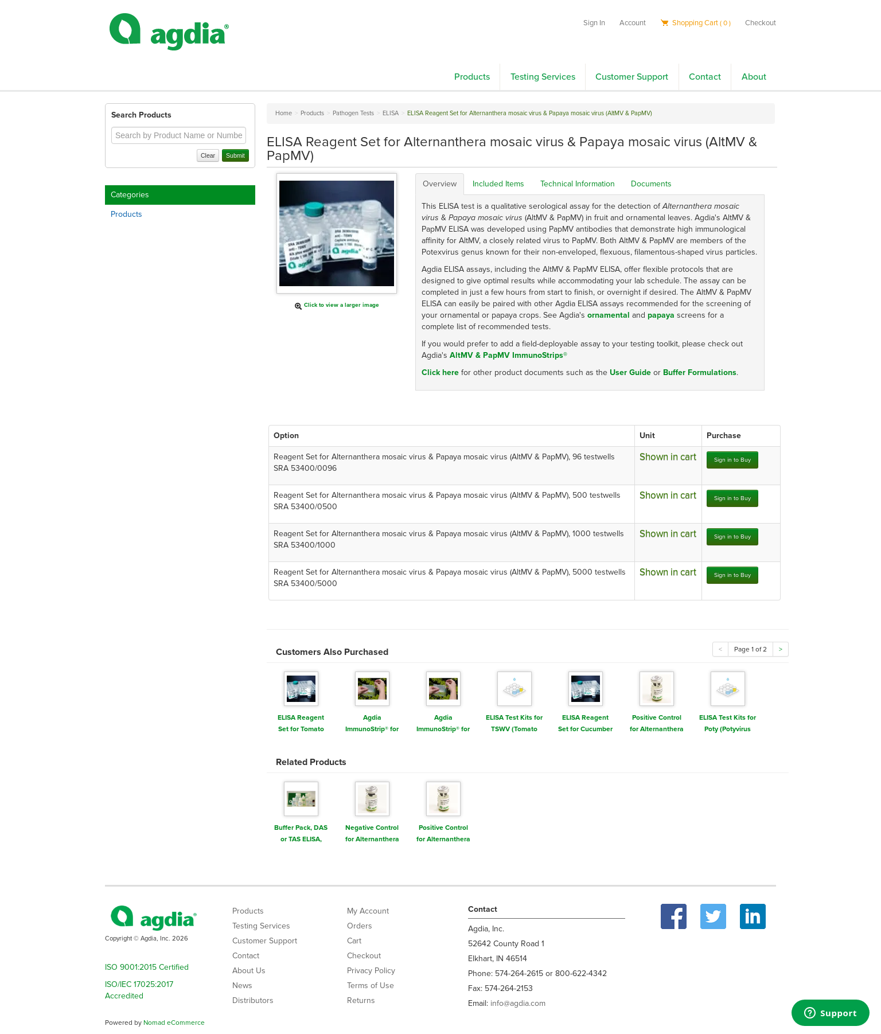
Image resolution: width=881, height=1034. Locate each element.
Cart (354, 941)
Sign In (594, 23)
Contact (705, 77)
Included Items (498, 184)
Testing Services (542, 77)
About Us (249, 971)
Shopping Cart (695, 23)
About (754, 77)
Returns (361, 1000)
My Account (368, 911)
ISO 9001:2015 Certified (147, 967)
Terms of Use (370, 985)
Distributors (253, 1000)
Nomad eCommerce (174, 1023)
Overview (440, 184)
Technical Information (577, 184)
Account (632, 23)
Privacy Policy (371, 971)
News (242, 985)
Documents (651, 184)
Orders (359, 926)
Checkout (760, 23)
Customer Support (631, 77)
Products (472, 77)
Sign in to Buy (732, 459)
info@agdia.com (517, 1003)
